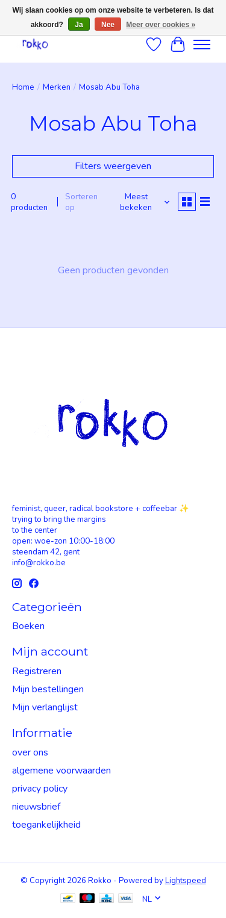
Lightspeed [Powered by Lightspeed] (185, 880)
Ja (79, 24)
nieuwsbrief (36, 806)
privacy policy (39, 788)
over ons (30, 752)
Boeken (28, 626)
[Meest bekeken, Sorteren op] (141, 202)
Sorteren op (81, 202)
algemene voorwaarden (61, 770)
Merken (57, 87)
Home (23, 87)
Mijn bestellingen (48, 689)
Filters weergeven (113, 166)
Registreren (36, 671)
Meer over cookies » (160, 24)
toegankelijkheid (46, 824)
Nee (108, 24)
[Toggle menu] (202, 45)
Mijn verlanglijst (45, 707)
